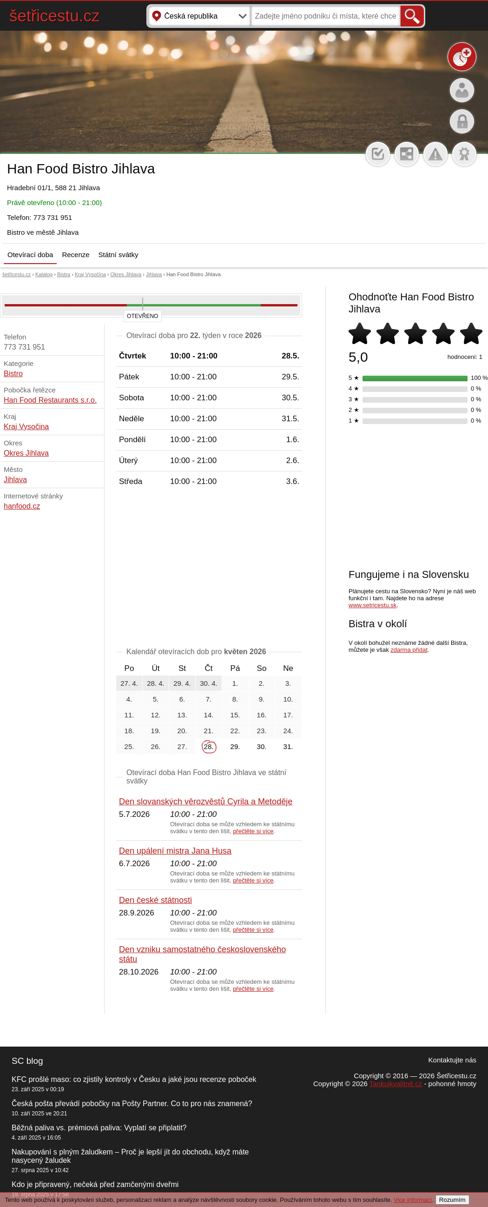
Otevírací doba (30, 255)
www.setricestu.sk (372, 605)
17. (288, 715)
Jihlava (154, 274)
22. (235, 731)
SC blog (27, 1061)
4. (129, 699)
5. (156, 699)
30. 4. (209, 683)
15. (235, 715)
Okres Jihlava (126, 274)
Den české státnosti (155, 900)
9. (262, 699)
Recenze (75, 255)
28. (209, 746)
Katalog (44, 274)
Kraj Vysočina (90, 274)
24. (288, 731)
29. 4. (182, 683)
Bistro (13, 374)
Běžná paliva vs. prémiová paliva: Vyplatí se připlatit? (99, 1128)
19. (156, 731)
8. (235, 699)
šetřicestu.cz (54, 16)
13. (182, 715)
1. (235, 683)
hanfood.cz (22, 506)
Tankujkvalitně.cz (395, 1084)
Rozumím (452, 1199)
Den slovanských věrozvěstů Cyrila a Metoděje (205, 801)
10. (288, 699)
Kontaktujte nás (452, 1060)
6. (182, 699)
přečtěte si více (253, 831)
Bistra (63, 274)
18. (129, 731)
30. (262, 746)
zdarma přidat (408, 649)
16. (262, 715)
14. (209, 715)
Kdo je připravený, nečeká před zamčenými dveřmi (95, 1184)
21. (209, 731)
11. (129, 715)
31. (288, 746)
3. (288, 683)
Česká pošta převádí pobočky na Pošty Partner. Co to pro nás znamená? (132, 1104)
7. (209, 699)
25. (129, 746)
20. (182, 731)
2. (262, 683)
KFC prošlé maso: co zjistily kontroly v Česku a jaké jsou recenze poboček (134, 1079)
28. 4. (156, 683)
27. (182, 746)
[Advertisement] (209, 569)
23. (262, 731)
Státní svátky (118, 255)
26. (156, 746)
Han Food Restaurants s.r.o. (50, 400)
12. (156, 715)
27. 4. (129, 683)
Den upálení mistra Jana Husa (175, 851)
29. (235, 746)
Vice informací (413, 1199)
